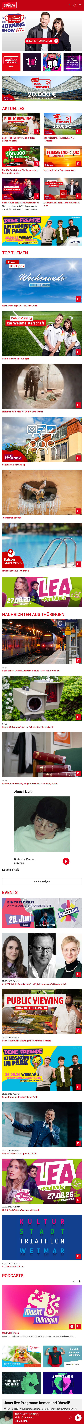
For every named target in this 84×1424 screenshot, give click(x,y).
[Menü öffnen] (80, 5)
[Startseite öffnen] (9, 5)
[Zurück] (73, 1281)
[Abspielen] (78, 1417)
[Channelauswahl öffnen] (75, 5)
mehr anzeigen (42, 881)
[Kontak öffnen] (70, 5)
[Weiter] (80, 1281)
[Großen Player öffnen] (70, 1418)
